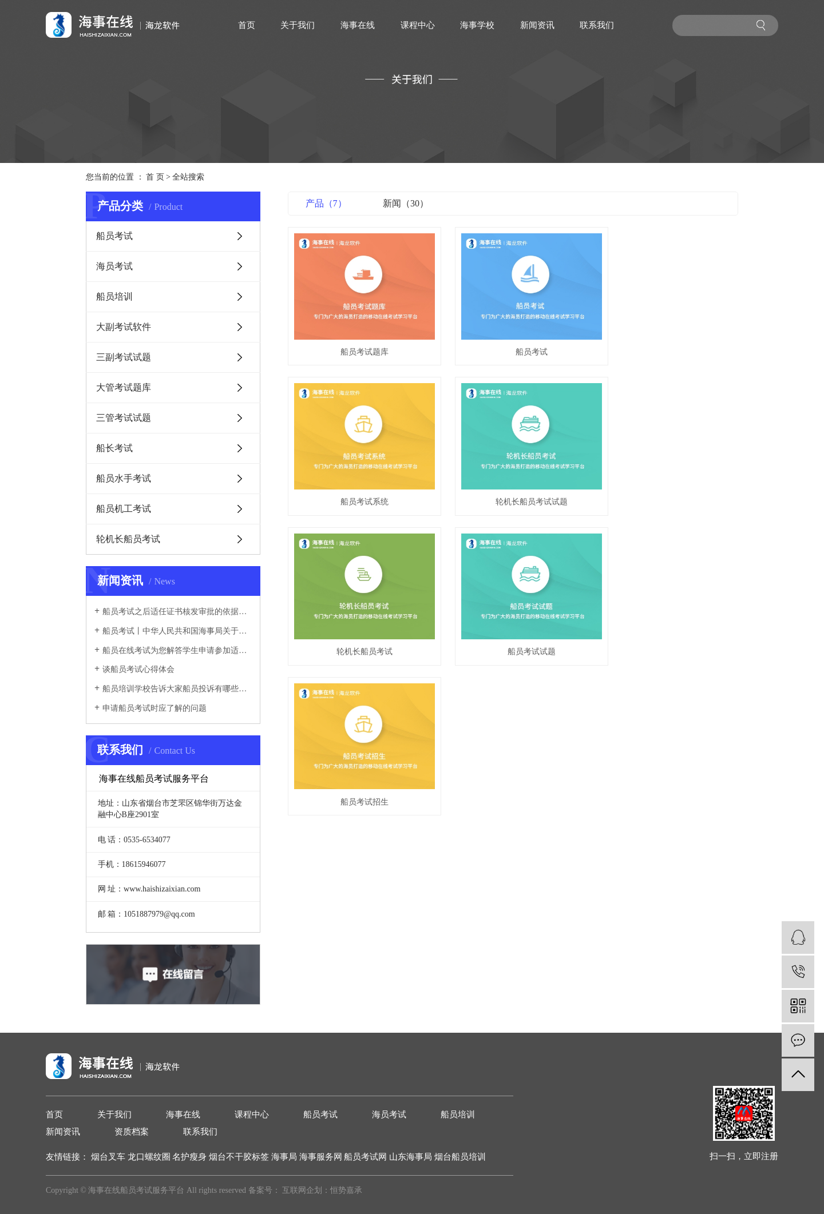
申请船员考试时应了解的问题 (154, 708)
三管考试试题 (123, 418)
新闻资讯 (537, 25)
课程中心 (418, 25)
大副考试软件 (123, 327)
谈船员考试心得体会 (138, 669)
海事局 (285, 1156)
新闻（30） (406, 203)
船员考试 (114, 236)
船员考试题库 (358, 342)
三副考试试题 (123, 357)
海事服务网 (321, 1156)
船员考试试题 (668, 483)
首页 (246, 25)
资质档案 (131, 1131)
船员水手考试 (123, 478)
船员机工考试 (123, 509)
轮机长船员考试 (128, 539)
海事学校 (477, 25)
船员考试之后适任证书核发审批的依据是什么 (177, 611)
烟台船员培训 (460, 1156)
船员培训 (114, 296)
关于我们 (297, 25)
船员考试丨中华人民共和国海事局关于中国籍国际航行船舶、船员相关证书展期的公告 (177, 631)
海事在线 (357, 25)
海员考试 (114, 266)
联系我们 (597, 25)
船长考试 (114, 448)
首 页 (155, 177)
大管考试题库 (123, 387)
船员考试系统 (668, 342)
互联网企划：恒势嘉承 (322, 1190)
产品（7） (326, 203)
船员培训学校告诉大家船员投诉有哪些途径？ (177, 688)
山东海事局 (411, 1156)
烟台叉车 (109, 1156)
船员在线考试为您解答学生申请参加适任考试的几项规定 (177, 650)
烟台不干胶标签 (240, 1156)
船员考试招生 (358, 623)
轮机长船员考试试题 (358, 483)
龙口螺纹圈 (150, 1156)
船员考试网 (366, 1156)
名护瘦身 (190, 1156)
